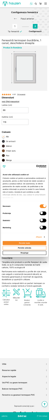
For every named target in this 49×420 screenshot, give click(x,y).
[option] (24, 141)
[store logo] (11, 3)
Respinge (24, 253)
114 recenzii (21, 94)
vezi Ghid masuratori (10, 101)
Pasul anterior (27, 19)
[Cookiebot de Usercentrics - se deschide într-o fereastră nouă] (36, 166)
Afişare (39, 237)
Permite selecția (24, 248)
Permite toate (24, 243)
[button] (44, 404)
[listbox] (24, 149)
